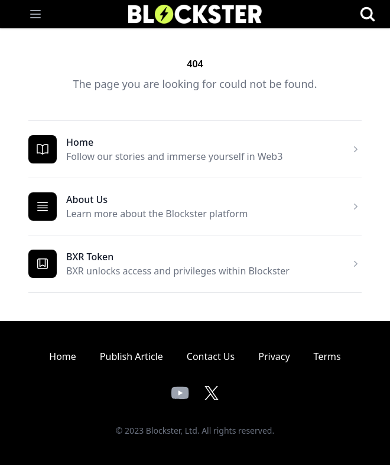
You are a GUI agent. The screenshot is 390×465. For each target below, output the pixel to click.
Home (79, 142)
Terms (327, 356)
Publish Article (131, 356)
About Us (87, 199)
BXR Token (89, 256)
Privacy (274, 356)
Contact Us (211, 356)
